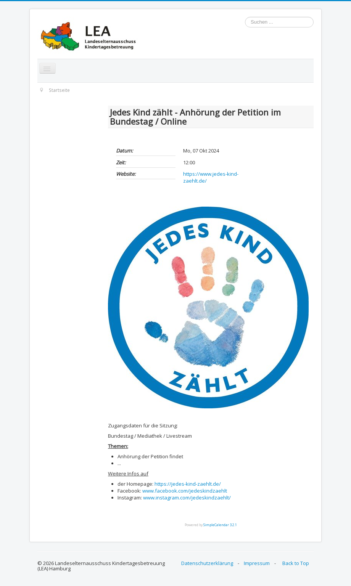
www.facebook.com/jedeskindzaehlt (184, 490)
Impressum (257, 563)
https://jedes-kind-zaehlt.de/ (188, 483)
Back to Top (295, 563)
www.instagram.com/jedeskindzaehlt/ (187, 497)
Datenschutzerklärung (207, 563)
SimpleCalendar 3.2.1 (220, 524)
